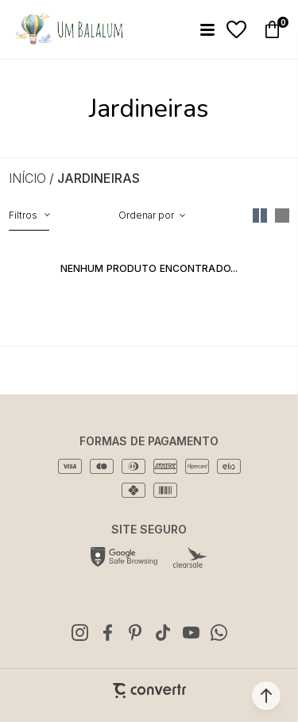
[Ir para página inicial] (27, 178)
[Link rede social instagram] (79, 632)
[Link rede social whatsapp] (218, 632)
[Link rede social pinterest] (135, 632)
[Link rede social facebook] (107, 632)
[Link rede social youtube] (191, 632)
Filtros (23, 215)
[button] (266, 695)
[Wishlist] (236, 29)
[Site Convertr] (149, 690)
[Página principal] (68, 29)
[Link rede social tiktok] (163, 632)
